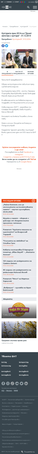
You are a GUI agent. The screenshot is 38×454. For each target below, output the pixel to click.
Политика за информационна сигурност (16, 440)
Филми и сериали (7, 403)
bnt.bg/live (23, 366)
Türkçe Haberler (17, 424)
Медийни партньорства (10, 416)
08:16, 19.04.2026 (8, 343)
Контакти (5, 406)
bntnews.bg (6, 366)
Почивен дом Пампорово (10, 419)
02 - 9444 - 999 (10, 391)
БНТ (2, 2)
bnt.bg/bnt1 (6, 371)
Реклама (33, 11)
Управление (28, 403)
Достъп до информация (20, 409)
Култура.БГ (24, 26)
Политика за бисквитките (11, 437)
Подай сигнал (15, 406)
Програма (18, 403)
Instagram (19, 155)
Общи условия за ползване (11, 430)
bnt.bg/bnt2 (6, 375)
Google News (26, 162)
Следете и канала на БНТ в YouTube (19, 157)
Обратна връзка (7, 443)
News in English (6, 424)
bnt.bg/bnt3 (23, 371)
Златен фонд (29, 399)
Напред (24, 406)
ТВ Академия (6, 409)
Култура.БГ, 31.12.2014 (21, 39)
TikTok (33, 159)
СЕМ (16, 443)
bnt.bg (4, 362)
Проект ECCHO (7, 447)
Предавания (14, 26)
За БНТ (4, 399)
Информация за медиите (10, 413)
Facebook (28, 152)
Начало (5, 26)
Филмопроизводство (15, 399)
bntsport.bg (23, 362)
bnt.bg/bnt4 (24, 375)
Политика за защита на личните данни (15, 433)
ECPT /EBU (23, 443)
